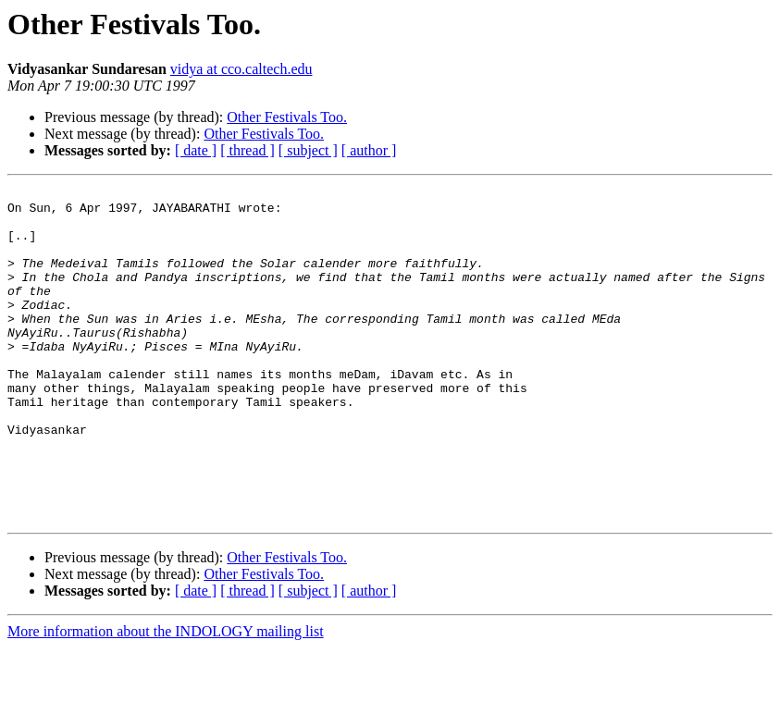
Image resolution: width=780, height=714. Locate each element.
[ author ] (369, 150)
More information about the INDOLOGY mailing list (165, 698)
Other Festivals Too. (287, 117)
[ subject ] (308, 150)
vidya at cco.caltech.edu (241, 69)
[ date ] (196, 150)
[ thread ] (247, 150)
